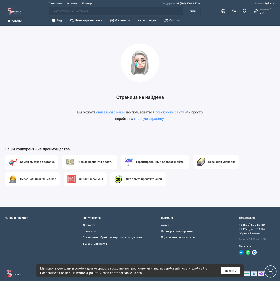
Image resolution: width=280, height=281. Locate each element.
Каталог (15, 20)
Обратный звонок (249, 233)
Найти (192, 11)
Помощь (87, 3)
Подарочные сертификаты (178, 237)
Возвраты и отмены (95, 243)
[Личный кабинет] (223, 11)
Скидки (171, 21)
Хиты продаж (147, 20)
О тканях (72, 3)
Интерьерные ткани (86, 21)
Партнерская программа (177, 231)
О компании (55, 3)
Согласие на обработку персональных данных (112, 237)
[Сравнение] (234, 11)
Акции (165, 225)
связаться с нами (110, 112)
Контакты (89, 231)
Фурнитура (120, 21)
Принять (230, 270)
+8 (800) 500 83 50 (181, 3)
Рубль (265, 3)
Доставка (89, 225)
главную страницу (149, 119)
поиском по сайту (169, 112)
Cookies (64, 273)
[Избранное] (244, 11)
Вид (57, 21)
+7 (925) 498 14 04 (252, 229)
